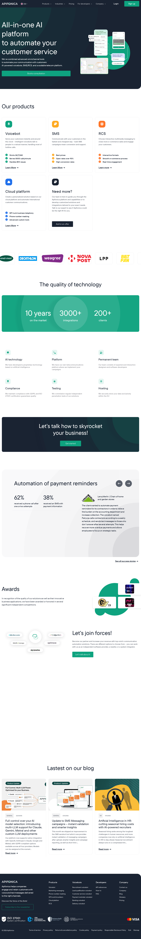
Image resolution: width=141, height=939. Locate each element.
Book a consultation (36, 73)
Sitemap (136, 930)
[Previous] (119, 483)
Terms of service (35, 930)
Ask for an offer (62, 224)
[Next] (128, 483)
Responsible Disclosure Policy (115, 930)
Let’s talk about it (82, 654)
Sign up (131, 3)
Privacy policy (48, 930)
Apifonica (10, 930)
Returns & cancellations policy (66, 930)
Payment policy (96, 930)
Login (116, 3)
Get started (70, 443)
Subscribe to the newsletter (17, 907)
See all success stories (125, 561)
